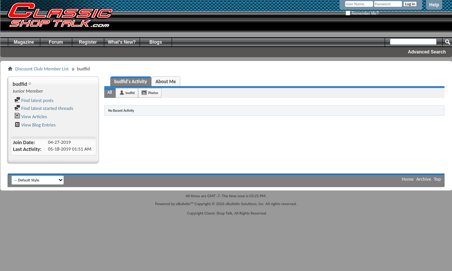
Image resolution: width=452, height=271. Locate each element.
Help (434, 5)
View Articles (30, 116)
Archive (423, 179)
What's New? (122, 42)
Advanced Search (427, 52)
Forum (56, 42)
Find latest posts (34, 100)
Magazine (24, 42)
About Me (165, 81)
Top (437, 179)
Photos (153, 93)
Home (408, 179)
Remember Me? (361, 13)
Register (88, 42)
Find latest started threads (43, 108)
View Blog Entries (35, 125)
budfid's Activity (130, 81)
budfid (130, 93)
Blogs (155, 42)
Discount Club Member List (42, 69)
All (110, 92)
